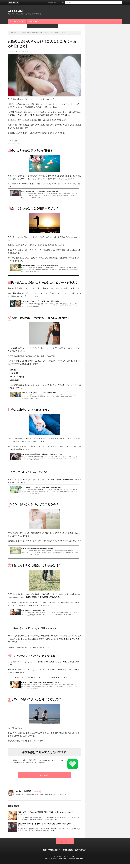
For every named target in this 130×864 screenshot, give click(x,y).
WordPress (80, 858)
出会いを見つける (23, 51)
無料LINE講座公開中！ (51, 850)
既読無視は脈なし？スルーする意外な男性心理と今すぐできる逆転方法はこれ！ (73, 2)
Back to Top (65, 842)
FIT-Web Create (61, 858)
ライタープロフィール (17, 21)
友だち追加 (44, 775)
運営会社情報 (68, 850)
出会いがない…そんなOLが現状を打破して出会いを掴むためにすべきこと (45, 812)
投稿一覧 (35, 791)
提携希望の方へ (81, 850)
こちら (68, 794)
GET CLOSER (17, 10)
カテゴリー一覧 (34, 21)
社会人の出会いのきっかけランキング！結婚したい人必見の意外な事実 (44, 824)
